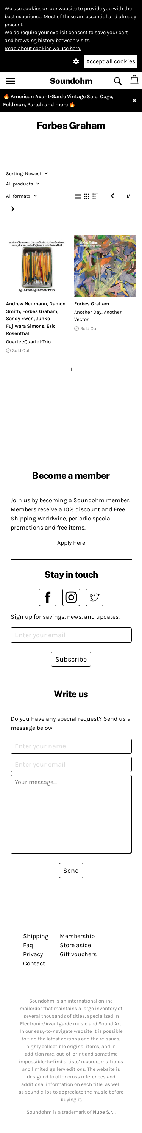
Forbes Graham (39, 311)
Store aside (75, 945)
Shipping (35, 936)
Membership (77, 936)
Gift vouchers (78, 954)
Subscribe (71, 659)
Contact (34, 963)
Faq (28, 945)
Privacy (33, 954)
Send (71, 870)
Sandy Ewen (20, 318)
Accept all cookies (110, 61)
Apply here (71, 542)
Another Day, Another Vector (98, 315)
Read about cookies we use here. (43, 48)
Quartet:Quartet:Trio (28, 341)
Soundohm (71, 81)
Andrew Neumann (26, 303)
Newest (27, 173)
